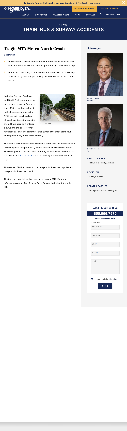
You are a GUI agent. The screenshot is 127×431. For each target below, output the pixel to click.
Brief (94, 261)
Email (94, 244)
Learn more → (96, 3)
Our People (42, 15)
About (26, 15)
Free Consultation (109, 9)
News (79, 15)
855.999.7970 (113, 14)
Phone (95, 252)
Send (105, 286)
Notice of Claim (25, 155)
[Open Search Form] (100, 15)
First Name (97, 226)
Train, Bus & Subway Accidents (101, 163)
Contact (91, 15)
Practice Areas (62, 15)
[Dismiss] (123, 2)
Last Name (97, 235)
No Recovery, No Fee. (84, 9)
